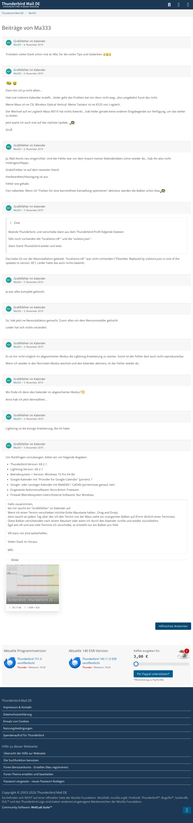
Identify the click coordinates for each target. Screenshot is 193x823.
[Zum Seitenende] (187, 810)
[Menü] (188, 4)
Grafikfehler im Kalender (29, 41)
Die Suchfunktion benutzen (21, 760)
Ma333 (17, 44)
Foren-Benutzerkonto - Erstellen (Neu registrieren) (36, 767)
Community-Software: (27, 807)
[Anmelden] (178, 4)
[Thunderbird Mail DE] (21, 4)
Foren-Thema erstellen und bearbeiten (28, 774)
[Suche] (169, 4)
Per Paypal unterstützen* (153, 674)
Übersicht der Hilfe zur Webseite (24, 753)
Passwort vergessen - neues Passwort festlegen (34, 781)
